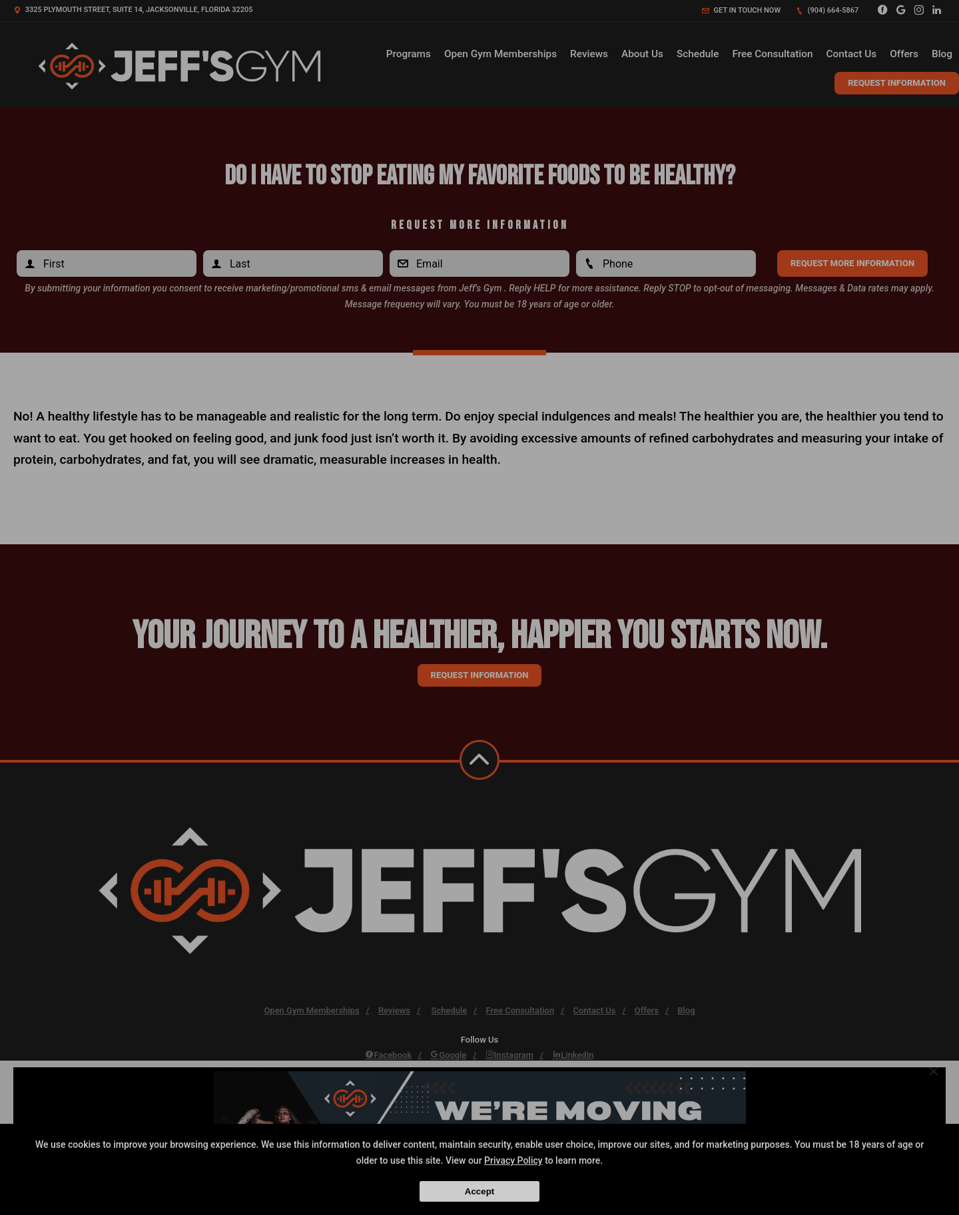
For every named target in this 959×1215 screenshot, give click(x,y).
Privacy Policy (513, 1160)
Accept (479, 1191)
